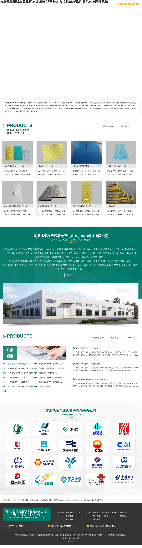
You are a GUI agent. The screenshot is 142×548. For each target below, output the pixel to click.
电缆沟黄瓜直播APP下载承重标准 (50, 377)
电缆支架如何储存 (45, 386)
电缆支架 (127, 126)
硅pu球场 (34, 500)
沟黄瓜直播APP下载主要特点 (18, 382)
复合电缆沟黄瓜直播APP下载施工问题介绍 (91, 379)
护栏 (81, 500)
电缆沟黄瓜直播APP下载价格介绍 (88, 364)
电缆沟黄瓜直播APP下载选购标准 (88, 348)
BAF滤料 (42, 500)
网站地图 (71, 541)
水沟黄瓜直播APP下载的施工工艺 (50, 382)
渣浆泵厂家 (56, 500)
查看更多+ (70, 275)
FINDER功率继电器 (67, 500)
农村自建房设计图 (89, 500)
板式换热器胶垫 (25, 500)
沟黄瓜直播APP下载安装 (16, 377)
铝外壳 (17, 500)
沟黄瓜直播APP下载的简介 (48, 373)
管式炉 (77, 500)
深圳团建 (100, 500)
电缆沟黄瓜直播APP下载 (112, 126)
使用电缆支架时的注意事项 (17, 364)
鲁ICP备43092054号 (71, 538)
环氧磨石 (48, 500)
